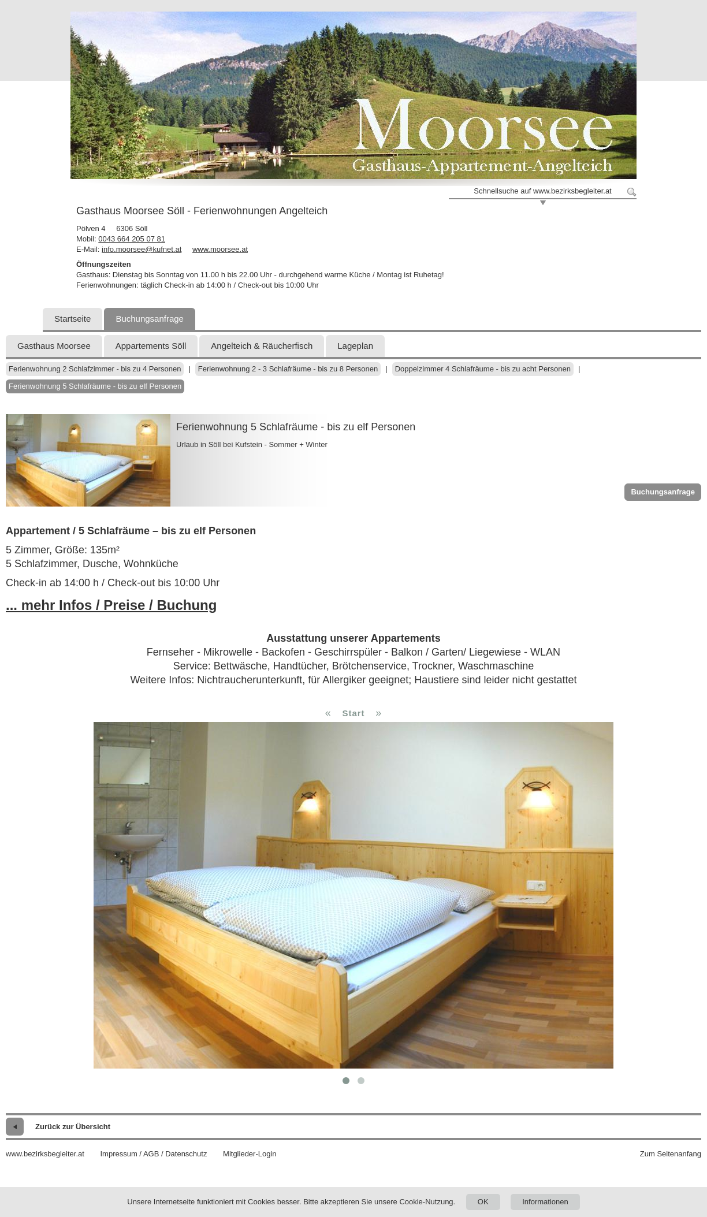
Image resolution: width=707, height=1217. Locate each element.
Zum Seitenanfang (670, 1153)
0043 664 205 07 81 (131, 239)
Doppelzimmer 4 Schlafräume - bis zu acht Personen (483, 368)
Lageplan (355, 346)
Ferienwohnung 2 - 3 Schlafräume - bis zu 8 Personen (288, 368)
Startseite (72, 318)
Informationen (545, 1201)
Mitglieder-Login (250, 1153)
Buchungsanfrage (150, 318)
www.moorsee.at (220, 249)
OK (483, 1201)
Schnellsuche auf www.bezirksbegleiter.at (542, 191)
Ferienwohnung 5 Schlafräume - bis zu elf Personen (95, 386)
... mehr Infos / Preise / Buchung (111, 605)
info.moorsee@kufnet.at (141, 249)
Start (353, 713)
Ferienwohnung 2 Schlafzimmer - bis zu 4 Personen (95, 368)
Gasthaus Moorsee (54, 346)
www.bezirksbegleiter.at (45, 1153)
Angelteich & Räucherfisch (261, 346)
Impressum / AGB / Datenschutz (153, 1153)
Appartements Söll (151, 346)
